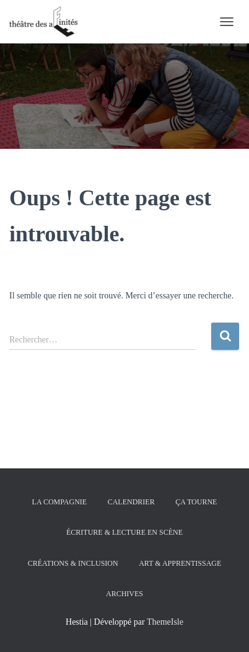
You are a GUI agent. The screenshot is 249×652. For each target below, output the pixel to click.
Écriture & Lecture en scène (124, 532)
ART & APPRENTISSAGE (180, 563)
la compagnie (59, 502)
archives (124, 593)
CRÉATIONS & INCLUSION (73, 563)
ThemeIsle (165, 622)
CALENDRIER (131, 502)
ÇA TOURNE (196, 502)
